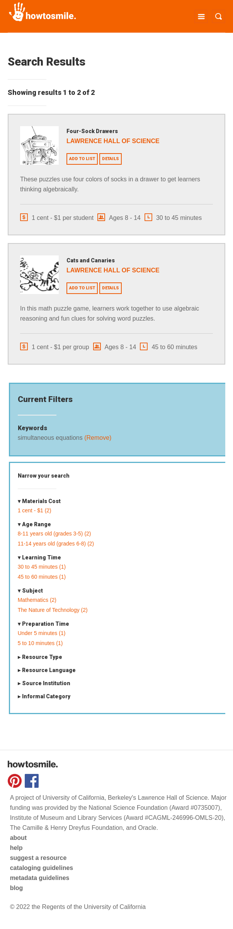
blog (16, 888)
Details (110, 158)
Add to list (82, 158)
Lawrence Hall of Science (113, 141)
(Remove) (97, 437)
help (16, 848)
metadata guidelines (40, 878)
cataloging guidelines (41, 868)
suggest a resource (38, 858)
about (18, 837)
